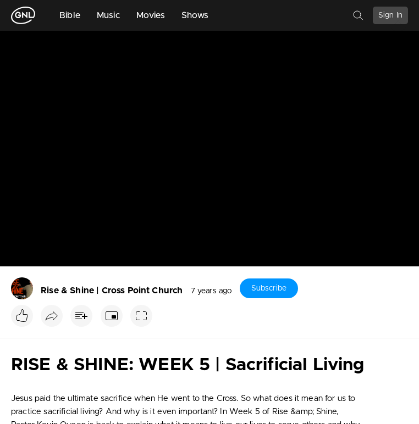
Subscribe (268, 288)
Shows (195, 15)
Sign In (390, 15)
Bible (69, 15)
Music (108, 15)
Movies (150, 15)
